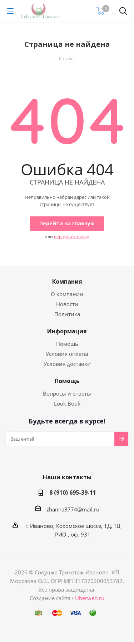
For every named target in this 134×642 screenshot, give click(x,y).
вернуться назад (71, 237)
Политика (67, 314)
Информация (67, 331)
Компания (67, 281)
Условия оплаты (67, 353)
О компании (67, 294)
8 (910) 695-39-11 (72, 492)
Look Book (67, 403)
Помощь (67, 343)
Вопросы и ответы (67, 393)
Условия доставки (67, 363)
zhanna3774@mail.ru (72, 509)
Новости (67, 304)
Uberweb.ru (89, 598)
